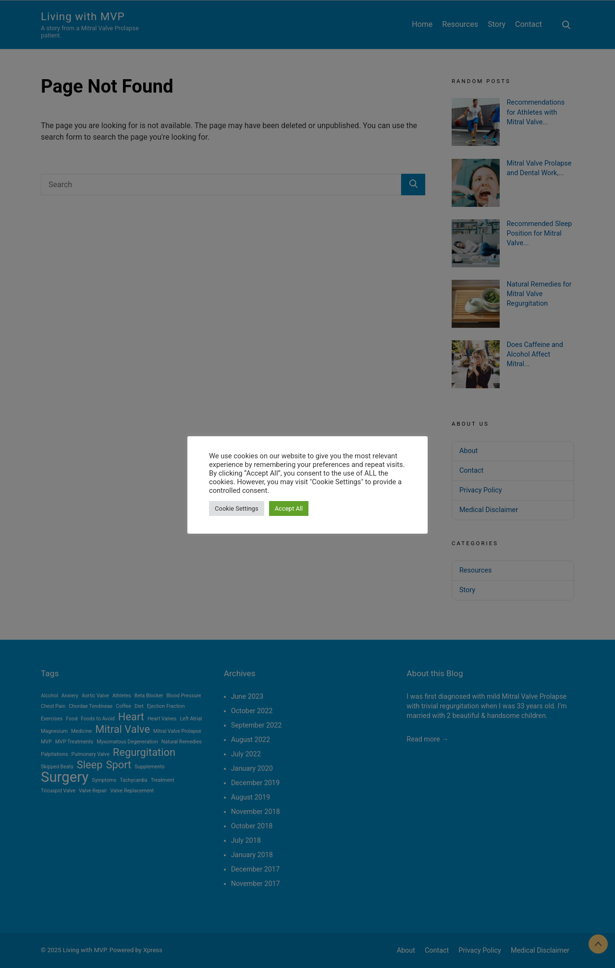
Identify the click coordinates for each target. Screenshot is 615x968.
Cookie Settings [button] (236, 508)
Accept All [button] (289, 508)
